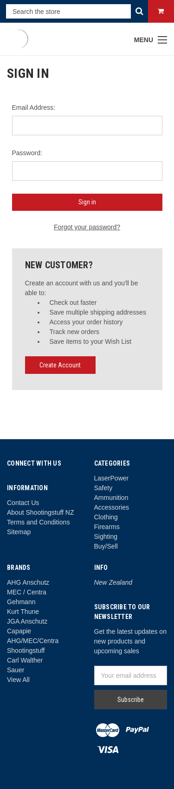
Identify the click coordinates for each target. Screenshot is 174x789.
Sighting (106, 536)
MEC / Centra (26, 592)
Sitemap (19, 532)
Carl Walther (25, 660)
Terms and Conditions (38, 522)
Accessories (111, 507)
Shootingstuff (26, 650)
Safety (103, 488)
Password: (27, 153)
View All (18, 679)
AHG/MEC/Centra (32, 640)
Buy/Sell (106, 546)
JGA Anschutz (27, 621)
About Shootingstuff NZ (40, 512)
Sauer (15, 670)
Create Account (60, 365)
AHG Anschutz (28, 582)
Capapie (19, 631)
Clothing (106, 517)
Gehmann (21, 602)
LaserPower (111, 478)
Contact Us (23, 502)
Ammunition (111, 497)
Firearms (107, 526)
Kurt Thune (23, 611)
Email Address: (33, 107)
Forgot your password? (87, 227)
